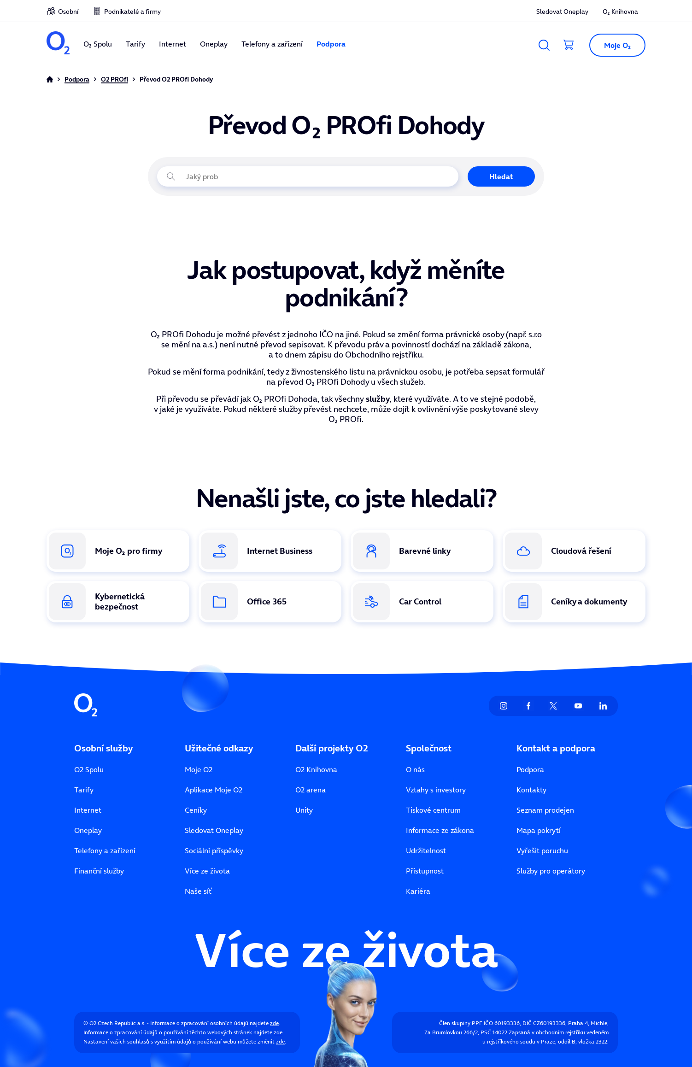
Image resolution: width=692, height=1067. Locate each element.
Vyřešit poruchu (542, 850)
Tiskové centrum (433, 810)
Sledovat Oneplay (562, 11)
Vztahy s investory (436, 790)
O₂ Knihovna (620, 11)
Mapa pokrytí (538, 830)
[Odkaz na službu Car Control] (422, 601)
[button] (613, 45)
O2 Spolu (89, 769)
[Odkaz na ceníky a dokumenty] (574, 601)
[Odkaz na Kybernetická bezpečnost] (118, 601)
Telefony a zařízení (272, 44)
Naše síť (198, 891)
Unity (304, 810)
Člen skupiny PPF (460, 1023)
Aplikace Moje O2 (213, 790)
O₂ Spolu (97, 44)
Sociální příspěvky (214, 850)
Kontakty (531, 790)
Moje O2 (198, 769)
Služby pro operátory (550, 871)
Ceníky (196, 810)
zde (274, 1023)
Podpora (331, 44)
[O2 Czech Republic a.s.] (58, 44)
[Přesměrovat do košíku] (569, 45)
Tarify (135, 44)
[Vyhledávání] (544, 45)
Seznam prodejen (545, 810)
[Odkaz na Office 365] (270, 601)
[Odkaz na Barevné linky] (422, 551)
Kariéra (418, 891)
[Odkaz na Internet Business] (270, 551)
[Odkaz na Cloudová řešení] (574, 551)
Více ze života (207, 871)
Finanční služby (99, 871)
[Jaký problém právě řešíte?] (307, 176)
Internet (172, 44)
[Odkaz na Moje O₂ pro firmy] (118, 551)
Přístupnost (425, 871)
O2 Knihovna (316, 769)
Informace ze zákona (440, 830)
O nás (415, 769)
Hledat (501, 176)
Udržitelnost (426, 850)
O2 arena (310, 790)
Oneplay (214, 44)
